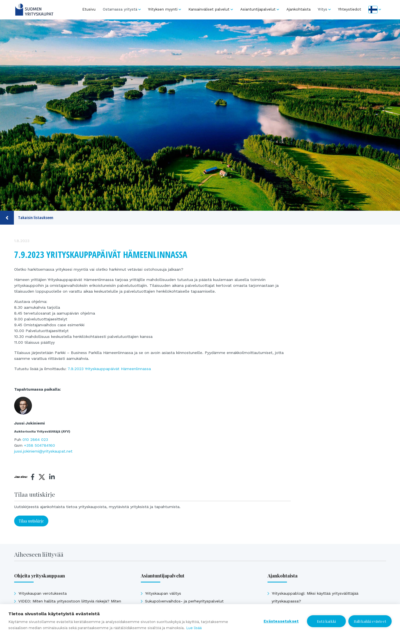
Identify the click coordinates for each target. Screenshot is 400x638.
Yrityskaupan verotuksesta (42, 593)
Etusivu (89, 9)
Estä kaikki (326, 621)
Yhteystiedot (349, 9)
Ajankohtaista (298, 9)
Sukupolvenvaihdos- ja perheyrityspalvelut (184, 601)
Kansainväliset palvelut (208, 9)
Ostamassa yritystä (120, 9)
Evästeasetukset (280, 621)
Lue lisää (194, 628)
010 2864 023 (35, 439)
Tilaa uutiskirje (31, 521)
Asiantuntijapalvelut (258, 9)
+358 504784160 (39, 445)
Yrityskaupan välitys (163, 593)
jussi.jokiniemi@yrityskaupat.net (43, 451)
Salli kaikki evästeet (370, 621)
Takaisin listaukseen (26, 218)
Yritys (322, 9)
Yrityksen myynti (163, 9)
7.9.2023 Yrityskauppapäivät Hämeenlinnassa (109, 368)
